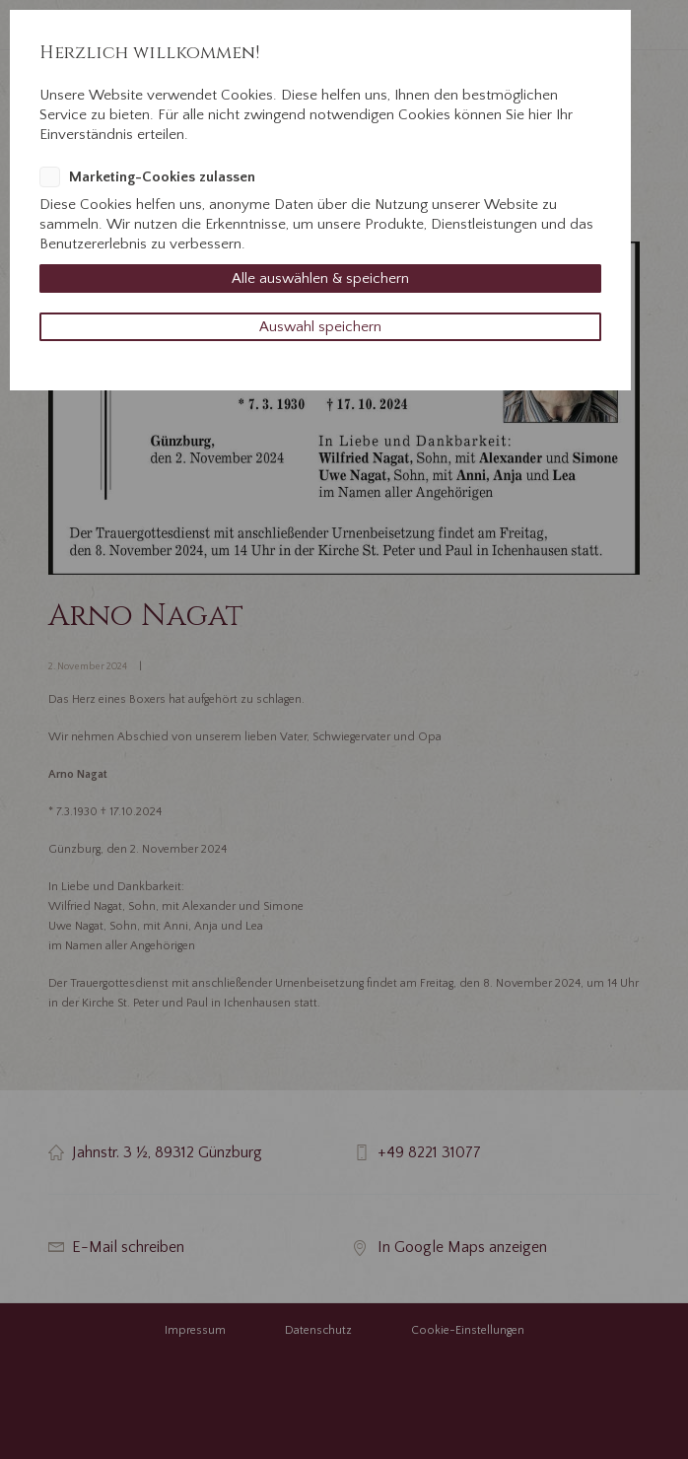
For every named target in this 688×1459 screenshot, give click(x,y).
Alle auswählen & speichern (320, 278)
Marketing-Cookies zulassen (162, 177)
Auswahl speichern (320, 326)
